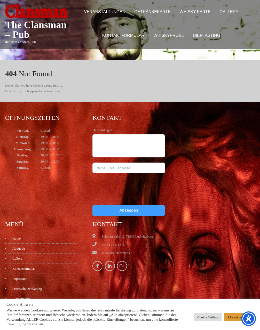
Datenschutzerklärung (27, 289)
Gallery (229, 12)
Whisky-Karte (195, 12)
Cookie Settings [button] (208, 317)
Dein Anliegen (102, 130)
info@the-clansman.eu (117, 253)
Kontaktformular (123, 35)
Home (16, 238)
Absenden (129, 210)
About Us (18, 248)
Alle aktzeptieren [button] (238, 317)
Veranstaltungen (104, 12)
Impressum (19, 279)
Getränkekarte (152, 12)
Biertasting (206, 35)
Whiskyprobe (168, 35)
